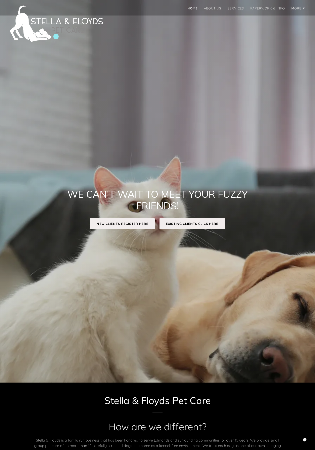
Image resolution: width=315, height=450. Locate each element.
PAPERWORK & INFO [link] (267, 8)
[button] (298, 8)
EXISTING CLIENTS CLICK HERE (192, 224)
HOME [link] (192, 8)
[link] (56, 7)
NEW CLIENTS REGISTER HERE (122, 224)
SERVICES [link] (236, 8)
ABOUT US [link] (212, 8)
